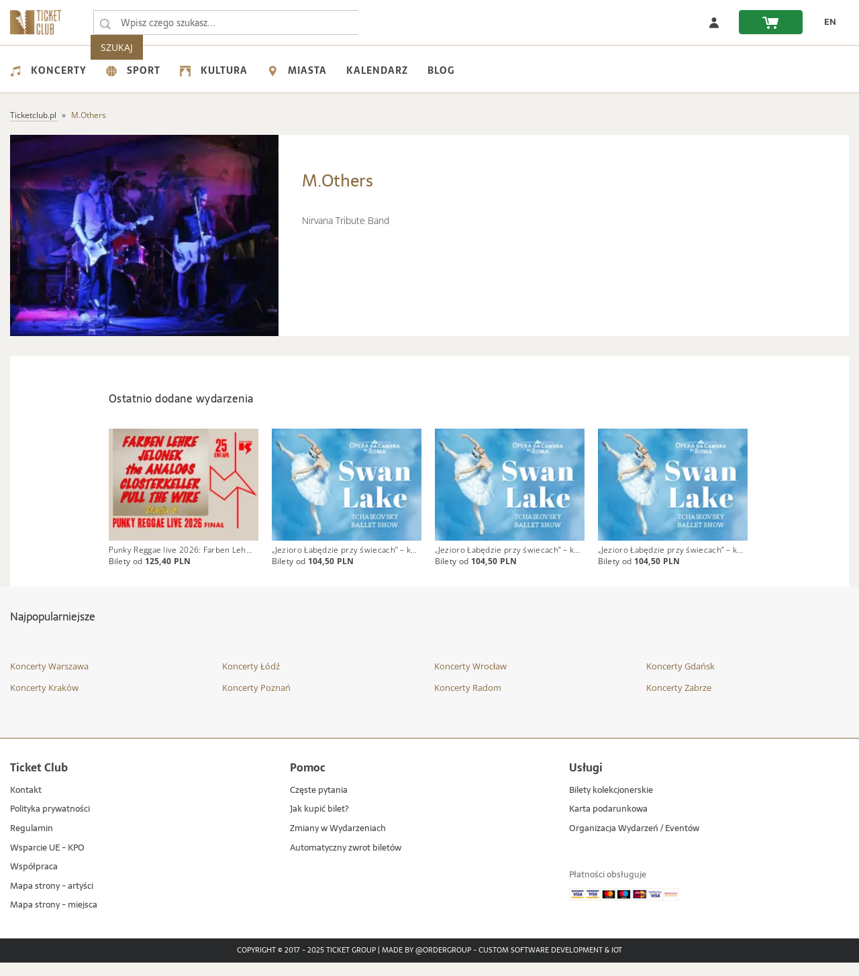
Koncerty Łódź (251, 680)
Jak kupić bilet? (319, 823)
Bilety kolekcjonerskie (611, 804)
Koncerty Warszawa (49, 680)
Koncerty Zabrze (678, 701)
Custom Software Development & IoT (550, 964)
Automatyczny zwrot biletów (345, 861)
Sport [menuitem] (133, 70)
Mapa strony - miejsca (53, 919)
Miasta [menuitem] (297, 70)
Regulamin (31, 842)
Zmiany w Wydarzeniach (338, 842)
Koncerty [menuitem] (48, 70)
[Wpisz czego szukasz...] (105, 22)
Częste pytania (319, 804)
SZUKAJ (388, 22)
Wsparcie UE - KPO (47, 861)
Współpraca (34, 880)
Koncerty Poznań (256, 701)
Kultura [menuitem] (214, 70)
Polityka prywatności (50, 823)
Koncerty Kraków (44, 701)
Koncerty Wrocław (470, 680)
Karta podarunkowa (608, 823)
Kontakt (26, 804)
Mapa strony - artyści (51, 899)
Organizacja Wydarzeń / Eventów (634, 842)
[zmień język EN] (826, 22)
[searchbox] (227, 22)
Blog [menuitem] (440, 70)
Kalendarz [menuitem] (377, 70)
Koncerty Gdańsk (680, 680)
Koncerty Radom (467, 701)
